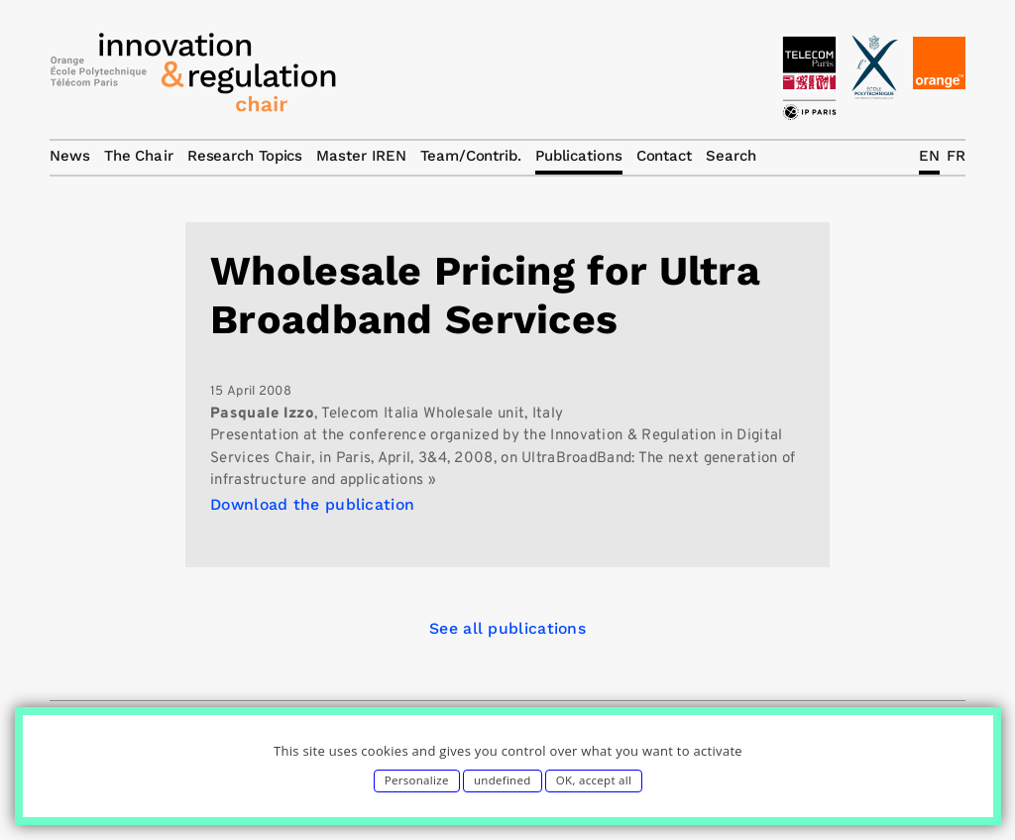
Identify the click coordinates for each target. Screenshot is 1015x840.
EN (929, 156)
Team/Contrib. (470, 156)
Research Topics (245, 156)
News (70, 156)
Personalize (417, 780)
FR (956, 156)
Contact (664, 156)
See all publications (507, 628)
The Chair (138, 156)
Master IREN (361, 156)
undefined (502, 780)
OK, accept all (593, 780)
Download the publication (312, 504)
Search (730, 156)
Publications (578, 156)
